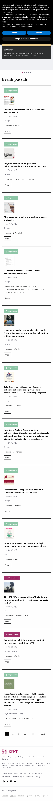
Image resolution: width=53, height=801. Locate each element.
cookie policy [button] (7, 12)
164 (32, 734)
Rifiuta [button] (14, 33)
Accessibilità (6, 777)
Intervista (7, 611)
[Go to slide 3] (26, 72)
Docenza (7, 554)
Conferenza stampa (10, 714)
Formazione (18, 773)
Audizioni (7, 651)
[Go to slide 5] (30, 72)
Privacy (37, 777)
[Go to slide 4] (28, 72)
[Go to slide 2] (24, 72)
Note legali (29, 777)
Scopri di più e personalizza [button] (26, 39)
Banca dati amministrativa (33, 773)
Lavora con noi (7, 773)
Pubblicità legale (18, 777)
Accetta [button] (39, 33)
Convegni (7, 121)
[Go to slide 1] (22, 73)
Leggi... (7, 131)
